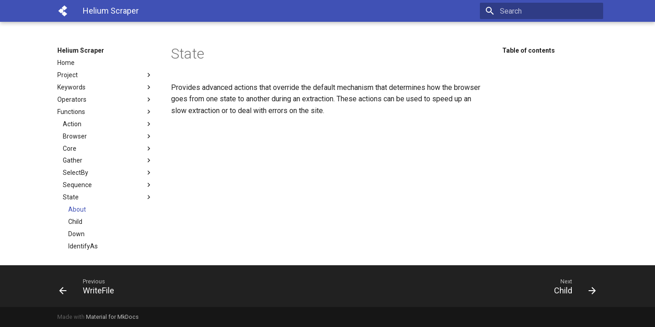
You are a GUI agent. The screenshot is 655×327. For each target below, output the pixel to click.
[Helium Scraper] (63, 11)
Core (108, 148)
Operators (105, 99)
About (77, 209)
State (108, 197)
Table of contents (528, 50)
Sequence (108, 185)
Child (75, 221)
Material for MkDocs (112, 316)
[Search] (550, 11)
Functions (105, 112)
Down (76, 234)
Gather (108, 160)
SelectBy (108, 172)
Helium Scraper (80, 50)
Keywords (105, 87)
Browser (108, 136)
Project (105, 75)
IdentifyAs (83, 246)
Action (108, 124)
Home (66, 62)
